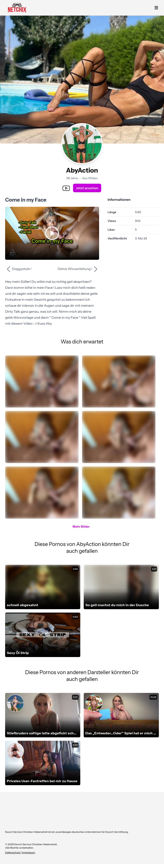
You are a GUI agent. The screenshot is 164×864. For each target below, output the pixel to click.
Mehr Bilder (81, 526)
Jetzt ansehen (87, 188)
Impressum (28, 852)
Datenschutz (13, 852)
